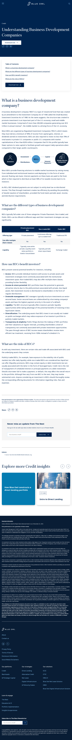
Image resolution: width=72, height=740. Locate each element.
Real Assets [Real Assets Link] (6, 674)
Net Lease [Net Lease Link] (25, 678)
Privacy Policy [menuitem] (6, 649)
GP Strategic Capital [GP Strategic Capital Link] (8, 678)
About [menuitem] (4, 635)
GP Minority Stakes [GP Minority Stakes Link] (28, 685)
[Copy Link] (3, 46)
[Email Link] (7, 46)
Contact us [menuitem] (5, 638)
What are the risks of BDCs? (14, 79)
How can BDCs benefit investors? (16, 75)
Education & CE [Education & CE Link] (7, 703)
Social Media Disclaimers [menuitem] (10, 660)
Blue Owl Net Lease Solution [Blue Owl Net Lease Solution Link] (52, 681)
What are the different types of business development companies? (27, 71)
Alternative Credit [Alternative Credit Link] (28, 674)
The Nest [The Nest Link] (5, 700)
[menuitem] (3, 643)
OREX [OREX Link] (45, 685)
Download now (10, 43)
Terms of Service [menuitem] (7, 653)
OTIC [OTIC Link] (44, 674)
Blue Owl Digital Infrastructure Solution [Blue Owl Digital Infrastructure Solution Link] (56, 689)
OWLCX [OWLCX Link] (45, 678)
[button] (62, 466)
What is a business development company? (19, 68)
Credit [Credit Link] (4, 671)
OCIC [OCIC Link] (44, 671)
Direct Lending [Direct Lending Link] (27, 671)
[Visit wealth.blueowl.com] (36, 3)
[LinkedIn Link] (10, 46)
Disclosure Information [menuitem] (10, 656)
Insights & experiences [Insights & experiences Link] (9, 710)
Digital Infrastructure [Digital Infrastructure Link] (29, 681)
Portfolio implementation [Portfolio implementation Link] (10, 707)
